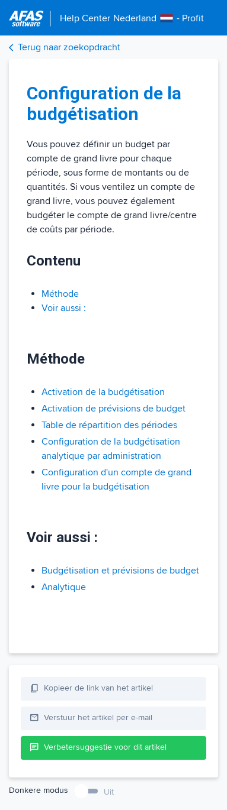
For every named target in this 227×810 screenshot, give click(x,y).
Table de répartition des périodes (109, 425)
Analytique (63, 587)
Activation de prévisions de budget (113, 408)
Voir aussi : (63, 308)
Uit (109, 792)
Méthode (60, 294)
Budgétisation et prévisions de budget (120, 570)
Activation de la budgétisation (103, 392)
